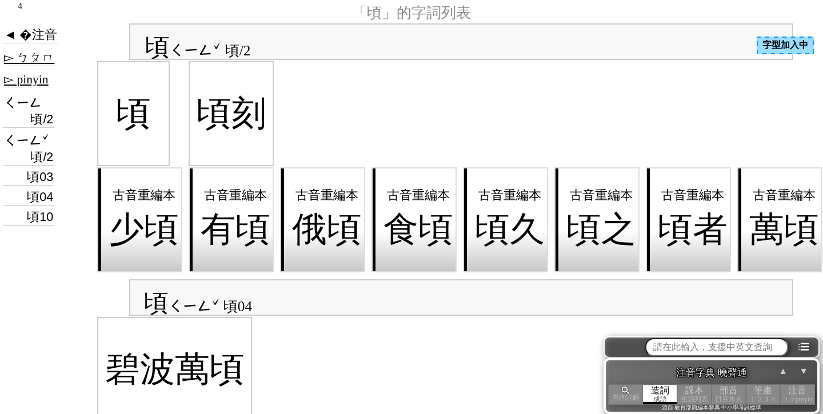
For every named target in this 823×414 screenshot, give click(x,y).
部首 (729, 394)
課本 (694, 394)
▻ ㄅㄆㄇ (29, 58)
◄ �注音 (30, 35)
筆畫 (763, 394)
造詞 (660, 394)
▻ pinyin (26, 79)
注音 (797, 394)
